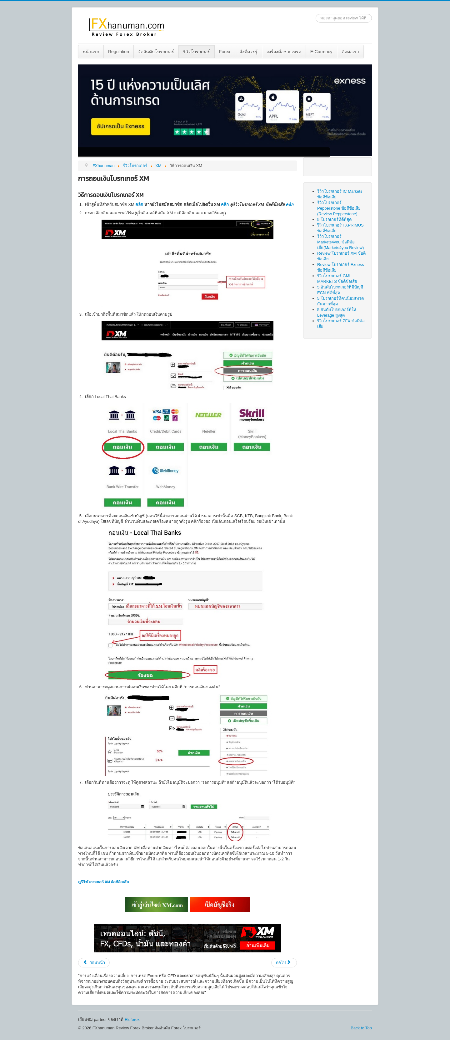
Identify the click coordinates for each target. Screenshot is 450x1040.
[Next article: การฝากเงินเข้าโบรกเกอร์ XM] (284, 962)
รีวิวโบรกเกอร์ (196, 51)
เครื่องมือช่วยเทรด (284, 51)
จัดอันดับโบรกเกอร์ (156, 51)
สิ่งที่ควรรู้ (248, 51)
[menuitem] (91, 51)
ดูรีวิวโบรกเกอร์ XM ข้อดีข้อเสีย (103, 882)
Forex (224, 51)
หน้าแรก (91, 51)
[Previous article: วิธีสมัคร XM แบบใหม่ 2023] (94, 962)
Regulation (118, 51)
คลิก (139, 204)
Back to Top (361, 1028)
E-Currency (321, 51)
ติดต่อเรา (350, 51)
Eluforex (132, 1019)
